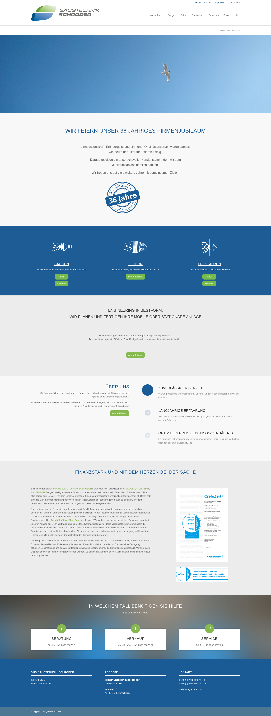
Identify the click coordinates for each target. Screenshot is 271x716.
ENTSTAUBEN (209, 264)
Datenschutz (234, 2)
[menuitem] (198, 2)
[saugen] (61, 247)
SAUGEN (61, 264)
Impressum (220, 2)
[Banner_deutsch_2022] (202, 574)
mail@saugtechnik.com (190, 689)
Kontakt (207, 2)
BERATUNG (62, 639)
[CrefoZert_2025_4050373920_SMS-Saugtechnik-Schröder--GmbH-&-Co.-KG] (202, 525)
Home (198, 2)
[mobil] (61, 277)
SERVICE (209, 639)
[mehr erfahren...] (135, 277)
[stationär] (61, 283)
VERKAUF (135, 639)
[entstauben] (209, 247)
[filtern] (135, 247)
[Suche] (237, 15)
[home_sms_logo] (65, 15)
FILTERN (135, 264)
